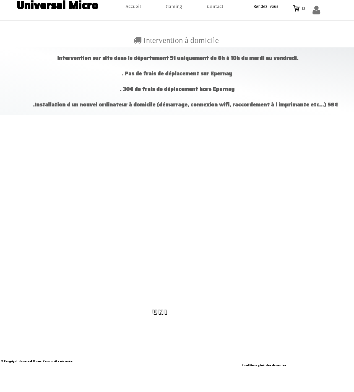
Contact (215, 8)
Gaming (174, 8)
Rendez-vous (266, 7)
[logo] (55, 6)
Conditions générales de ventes (264, 365)
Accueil (133, 8)
